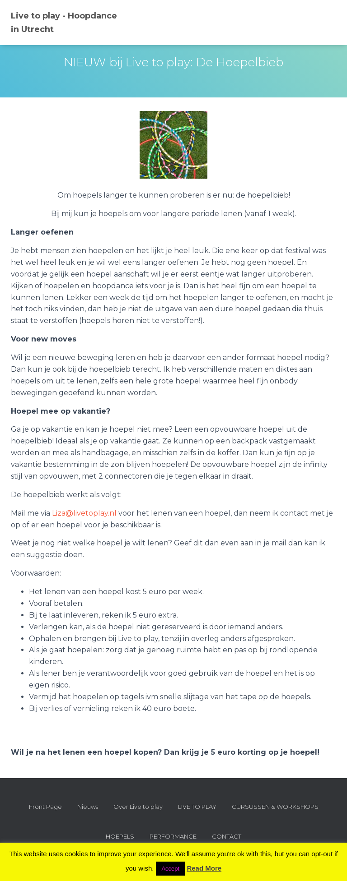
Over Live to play (138, 806)
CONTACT (226, 836)
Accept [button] (170, 868)
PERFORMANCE (173, 836)
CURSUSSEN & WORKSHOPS (275, 806)
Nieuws (87, 806)
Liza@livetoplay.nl (84, 513)
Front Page (45, 806)
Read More (204, 868)
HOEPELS (120, 836)
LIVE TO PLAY (197, 806)
